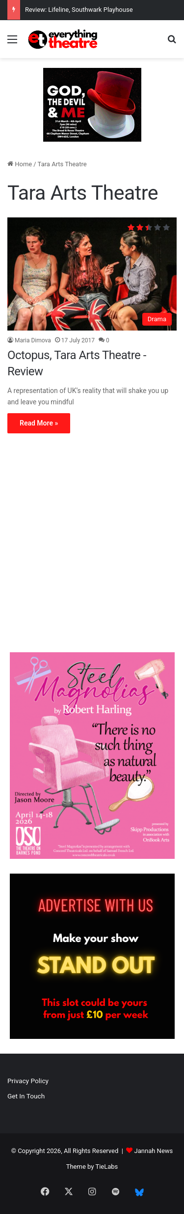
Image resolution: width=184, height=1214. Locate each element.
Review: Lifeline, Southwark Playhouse (79, 9)
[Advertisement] (92, 545)
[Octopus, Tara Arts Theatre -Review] (92, 274)
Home (19, 164)
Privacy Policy (28, 1081)
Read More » (39, 423)
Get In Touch (26, 1096)
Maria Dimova (33, 340)
